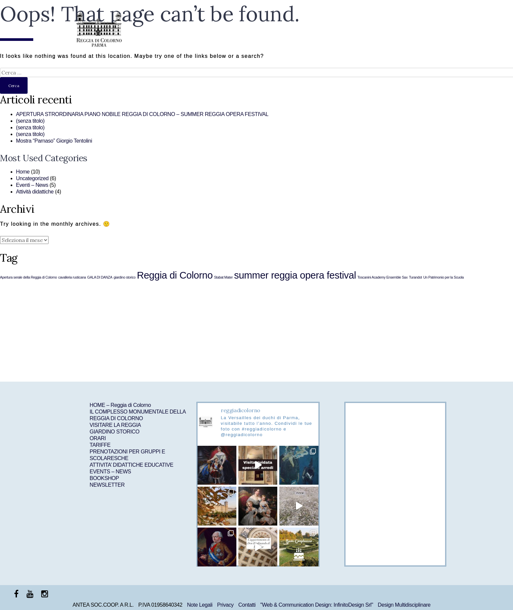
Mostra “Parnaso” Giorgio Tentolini (54, 141)
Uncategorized (32, 178)
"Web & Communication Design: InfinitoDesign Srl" (316, 605)
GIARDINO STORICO (115, 431)
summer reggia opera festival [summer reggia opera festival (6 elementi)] (295, 275)
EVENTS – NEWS (110, 471)
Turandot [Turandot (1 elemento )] (415, 277)
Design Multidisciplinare (404, 605)
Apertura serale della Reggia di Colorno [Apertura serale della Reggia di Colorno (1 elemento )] (28, 277)
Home (23, 172)
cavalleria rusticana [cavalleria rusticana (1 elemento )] (72, 277)
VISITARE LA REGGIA (115, 425)
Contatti (247, 605)
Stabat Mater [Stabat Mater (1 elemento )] (223, 277)
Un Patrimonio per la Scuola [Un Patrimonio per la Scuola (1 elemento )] (443, 277)
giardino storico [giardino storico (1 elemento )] (125, 277)
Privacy (225, 605)
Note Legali (199, 605)
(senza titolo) (30, 121)
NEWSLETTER (107, 485)
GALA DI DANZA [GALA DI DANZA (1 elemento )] (99, 277)
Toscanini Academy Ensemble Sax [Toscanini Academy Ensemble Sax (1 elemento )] (382, 277)
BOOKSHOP (104, 478)
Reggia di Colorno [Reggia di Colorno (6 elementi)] (175, 275)
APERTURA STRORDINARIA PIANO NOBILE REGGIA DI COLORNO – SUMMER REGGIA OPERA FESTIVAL (142, 114)
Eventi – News (32, 185)
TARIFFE (100, 445)
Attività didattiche (35, 191)
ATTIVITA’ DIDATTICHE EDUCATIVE (132, 465)
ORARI (98, 438)
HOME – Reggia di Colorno (120, 405)
